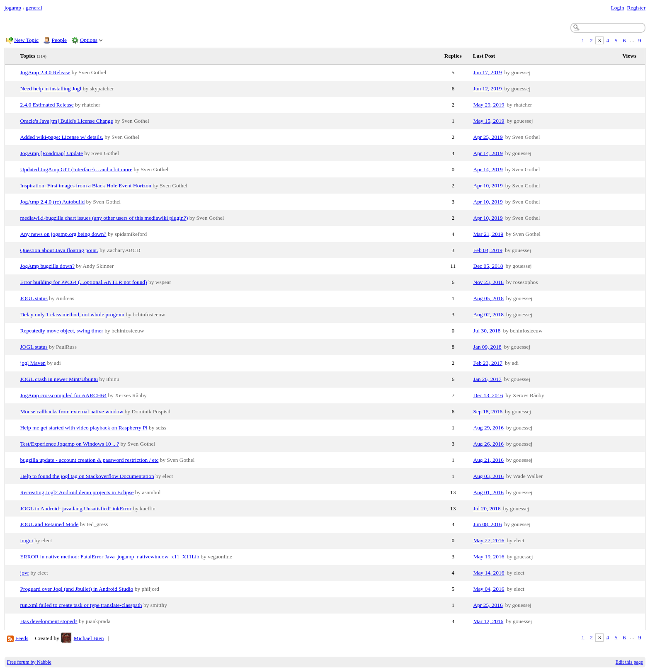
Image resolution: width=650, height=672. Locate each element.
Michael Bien (89, 638)
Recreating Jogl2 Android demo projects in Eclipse (77, 492)
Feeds (21, 638)
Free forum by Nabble (29, 662)
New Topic (26, 40)
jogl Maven (33, 363)
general (34, 8)
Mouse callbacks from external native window (72, 411)
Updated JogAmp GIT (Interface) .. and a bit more (76, 169)
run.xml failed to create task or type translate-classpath (81, 605)
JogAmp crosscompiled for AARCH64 (63, 395)
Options (89, 40)
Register (636, 8)
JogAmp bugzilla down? (47, 266)
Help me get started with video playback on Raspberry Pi (84, 428)
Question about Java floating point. (59, 250)
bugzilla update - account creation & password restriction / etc (89, 460)
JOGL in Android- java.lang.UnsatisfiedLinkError (76, 508)
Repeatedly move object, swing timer (61, 331)
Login (617, 8)
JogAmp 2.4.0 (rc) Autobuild (52, 202)
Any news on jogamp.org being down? (63, 234)
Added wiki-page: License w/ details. (61, 137)
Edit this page (629, 662)
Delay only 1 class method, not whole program (72, 314)
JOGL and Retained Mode (49, 524)
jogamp (13, 8)
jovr (24, 573)
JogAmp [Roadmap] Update (51, 153)
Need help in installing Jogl (51, 88)
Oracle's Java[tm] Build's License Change (66, 121)
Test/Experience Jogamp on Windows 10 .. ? (69, 444)
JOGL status (34, 298)
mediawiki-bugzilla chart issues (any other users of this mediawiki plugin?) (104, 218)
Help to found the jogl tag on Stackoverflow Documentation (87, 476)
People (59, 40)
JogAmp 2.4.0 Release (45, 72)
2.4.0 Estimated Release (47, 105)
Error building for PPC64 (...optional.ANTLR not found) (83, 282)
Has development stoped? (49, 621)
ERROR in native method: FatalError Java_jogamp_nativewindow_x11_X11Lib (109, 556)
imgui (26, 540)
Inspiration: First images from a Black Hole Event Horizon (85, 185)
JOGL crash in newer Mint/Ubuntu (59, 379)
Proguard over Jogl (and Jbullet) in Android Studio (76, 589)
